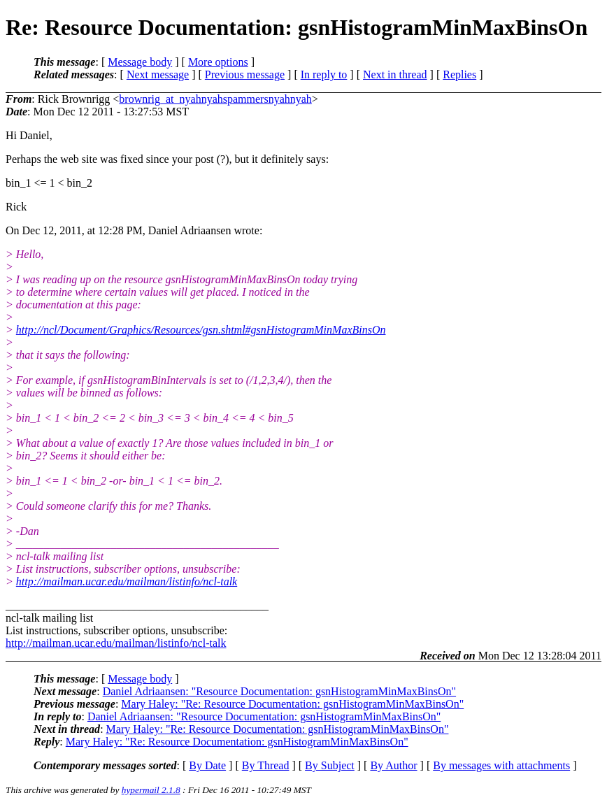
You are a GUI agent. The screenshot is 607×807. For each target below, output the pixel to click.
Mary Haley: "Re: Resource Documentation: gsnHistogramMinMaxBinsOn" (292, 704)
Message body (140, 62)
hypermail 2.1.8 (151, 790)
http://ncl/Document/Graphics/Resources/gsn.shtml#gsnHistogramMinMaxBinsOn (201, 330)
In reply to (324, 74)
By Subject (330, 765)
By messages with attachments (501, 765)
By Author (393, 765)
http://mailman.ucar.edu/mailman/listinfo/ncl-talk (126, 581)
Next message (158, 74)
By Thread (266, 765)
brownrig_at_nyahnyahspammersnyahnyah (215, 99)
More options (218, 62)
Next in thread (395, 74)
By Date (207, 765)
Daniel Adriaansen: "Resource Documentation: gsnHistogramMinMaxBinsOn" (279, 691)
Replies (459, 74)
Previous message (245, 74)
